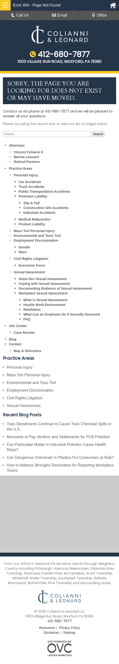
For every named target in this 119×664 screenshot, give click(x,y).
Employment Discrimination (36, 240)
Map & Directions (27, 351)
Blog (12, 339)
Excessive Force (32, 265)
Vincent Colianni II (28, 152)
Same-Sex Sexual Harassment (43, 279)
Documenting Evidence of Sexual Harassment (55, 288)
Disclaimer (51, 632)
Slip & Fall (31, 203)
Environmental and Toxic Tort (37, 236)
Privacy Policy (69, 628)
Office (99, 15)
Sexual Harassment (29, 272)
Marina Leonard (26, 157)
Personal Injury (26, 175)
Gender (24, 247)
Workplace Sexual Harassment (43, 293)
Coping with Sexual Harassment (44, 284)
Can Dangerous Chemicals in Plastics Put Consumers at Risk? (60, 457)
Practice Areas (20, 168)
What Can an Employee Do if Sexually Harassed (61, 314)
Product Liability (32, 224)
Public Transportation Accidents (44, 191)
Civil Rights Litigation (31, 259)
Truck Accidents (32, 187)
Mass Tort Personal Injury (34, 231)
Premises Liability (33, 196)
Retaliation (32, 309)
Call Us (20, 15)
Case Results (24, 333)
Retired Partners (27, 162)
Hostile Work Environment (44, 305)
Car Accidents (30, 182)
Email (59, 15)
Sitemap (69, 632)
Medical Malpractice (34, 219)
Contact (15, 344)
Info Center (18, 326)
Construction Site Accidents (45, 208)
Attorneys (17, 145)
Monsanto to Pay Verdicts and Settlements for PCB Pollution (58, 437)
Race (22, 252)
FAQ (26, 319)
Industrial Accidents (39, 213)
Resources (47, 628)
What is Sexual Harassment (45, 300)
